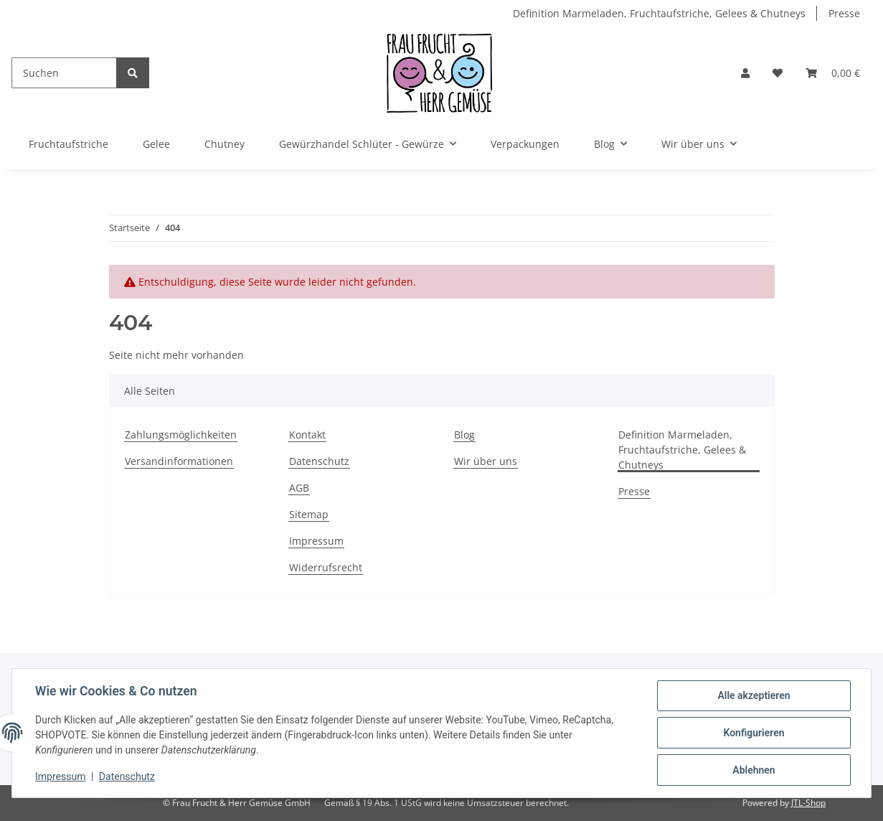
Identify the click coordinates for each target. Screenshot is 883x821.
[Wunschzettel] (777, 73)
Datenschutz (319, 461)
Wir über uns (485, 461)
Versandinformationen (179, 461)
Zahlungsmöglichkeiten (181, 434)
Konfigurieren (753, 732)
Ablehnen (753, 770)
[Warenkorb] (833, 73)
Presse (844, 13)
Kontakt (307, 434)
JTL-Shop (808, 803)
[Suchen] (64, 72)
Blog (464, 434)
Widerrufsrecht (325, 567)
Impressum (316, 541)
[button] (745, 73)
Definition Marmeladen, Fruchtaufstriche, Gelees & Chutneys (659, 13)
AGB (299, 487)
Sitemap (309, 514)
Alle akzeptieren (753, 695)
